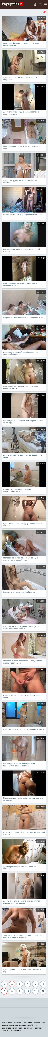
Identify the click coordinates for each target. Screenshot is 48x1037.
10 (27, 991)
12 (43, 991)
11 (35, 991)
